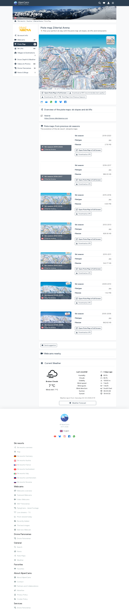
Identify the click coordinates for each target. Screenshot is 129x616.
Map (17, 452)
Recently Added (21, 521)
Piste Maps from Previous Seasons (72, 97)
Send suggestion (48, 345)
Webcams (25, 40)
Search (18, 547)
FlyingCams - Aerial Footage (26, 508)
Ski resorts (21, 21)
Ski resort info (21, 35)
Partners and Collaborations (26, 586)
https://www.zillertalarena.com (56, 118)
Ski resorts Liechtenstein (25, 478)
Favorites (19, 569)
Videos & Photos (25, 64)
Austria (29, 21)
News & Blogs (25, 72)
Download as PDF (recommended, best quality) (87, 93)
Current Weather (53, 363)
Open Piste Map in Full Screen (54, 93)
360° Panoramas (22, 504)
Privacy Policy (21, 595)
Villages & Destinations (25, 54)
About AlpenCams (22, 577)
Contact (18, 582)
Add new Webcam (22, 530)
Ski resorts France (22, 465)
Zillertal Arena (38, 21)
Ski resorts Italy (21, 473)
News (18, 551)
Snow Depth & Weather (24, 59)
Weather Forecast (77, 403)
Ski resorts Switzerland (24, 469)
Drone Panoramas (25, 68)
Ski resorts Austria (22, 460)
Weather (18, 560)
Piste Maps (19, 556)
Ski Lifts (25, 48)
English (64, 431)
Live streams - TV (22, 512)
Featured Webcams (23, 495)
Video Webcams (21, 499)
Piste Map (25, 44)
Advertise (19, 590)
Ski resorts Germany (23, 456)
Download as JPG (48, 97)
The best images (22, 525)
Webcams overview (23, 491)
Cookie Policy (21, 599)
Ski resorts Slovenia (23, 482)
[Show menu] (113, 3)
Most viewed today (23, 517)
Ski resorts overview (23, 447)
